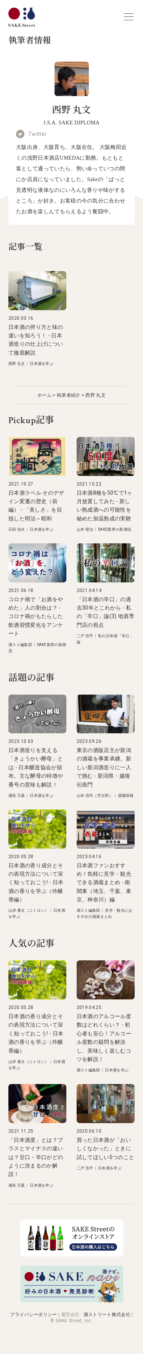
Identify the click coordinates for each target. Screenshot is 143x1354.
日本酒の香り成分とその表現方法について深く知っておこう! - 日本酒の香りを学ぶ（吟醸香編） (35, 882)
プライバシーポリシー (33, 1314)
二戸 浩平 (85, 636)
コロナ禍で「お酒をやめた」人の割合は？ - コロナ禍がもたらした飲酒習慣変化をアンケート (35, 616)
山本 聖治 (85, 529)
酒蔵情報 (125, 795)
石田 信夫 (16, 529)
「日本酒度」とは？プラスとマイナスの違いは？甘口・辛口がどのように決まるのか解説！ (35, 1157)
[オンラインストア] (71, 1254)
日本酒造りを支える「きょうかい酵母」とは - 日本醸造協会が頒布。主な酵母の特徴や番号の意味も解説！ (35, 767)
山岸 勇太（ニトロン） (28, 910)
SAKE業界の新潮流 (114, 529)
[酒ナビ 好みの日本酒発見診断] (71, 1300)
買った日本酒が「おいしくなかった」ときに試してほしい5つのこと (106, 1148)
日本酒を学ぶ (41, 363)
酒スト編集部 (20, 645)
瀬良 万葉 (16, 795)
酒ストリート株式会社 (107, 1314)
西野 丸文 (16, 363)
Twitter (37, 134)
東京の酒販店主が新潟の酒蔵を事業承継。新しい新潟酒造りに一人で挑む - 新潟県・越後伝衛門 (104, 767)
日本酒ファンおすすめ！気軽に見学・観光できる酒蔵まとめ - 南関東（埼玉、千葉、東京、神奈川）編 (104, 882)
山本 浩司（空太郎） (95, 795)
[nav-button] (128, 16)
